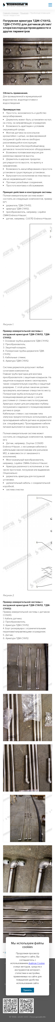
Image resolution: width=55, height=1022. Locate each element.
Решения (24, 13)
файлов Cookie (36, 963)
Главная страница (10, 13)
